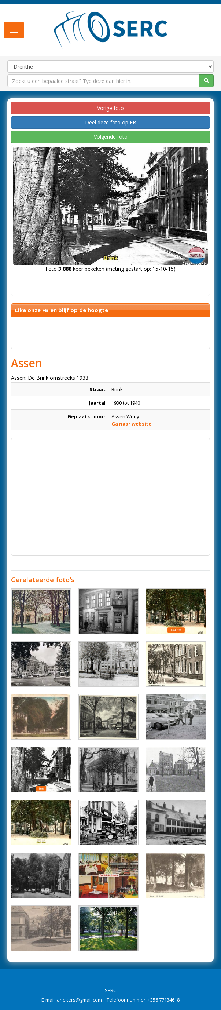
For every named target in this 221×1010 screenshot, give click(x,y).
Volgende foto (111, 136)
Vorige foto (110, 108)
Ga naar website (131, 423)
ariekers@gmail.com (79, 999)
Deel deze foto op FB (110, 122)
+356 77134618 (164, 999)
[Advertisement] (110, 493)
